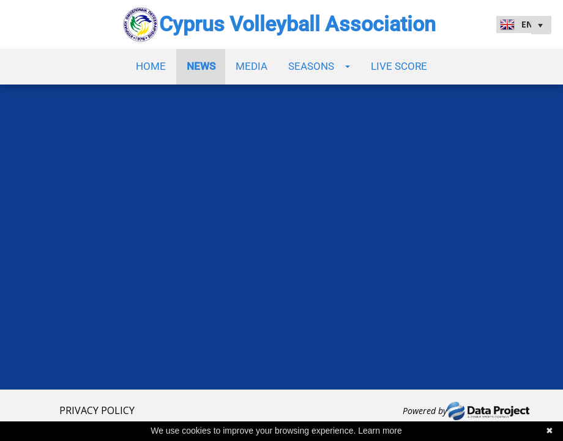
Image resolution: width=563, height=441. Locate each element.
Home (151, 66)
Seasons (319, 66)
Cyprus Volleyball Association (297, 24)
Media (251, 66)
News (201, 66)
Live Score (399, 66)
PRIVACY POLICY (97, 410)
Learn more (380, 430)
